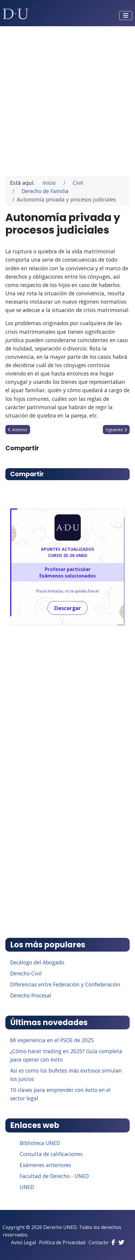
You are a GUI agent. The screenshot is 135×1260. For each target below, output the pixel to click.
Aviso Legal (23, 1242)
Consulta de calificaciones (51, 1153)
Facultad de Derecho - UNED (54, 1176)
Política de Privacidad (62, 1242)
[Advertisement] (67, 98)
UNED (27, 1187)
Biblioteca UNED (40, 1142)
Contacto (98, 1242)
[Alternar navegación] (125, 15)
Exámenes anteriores (45, 1165)
